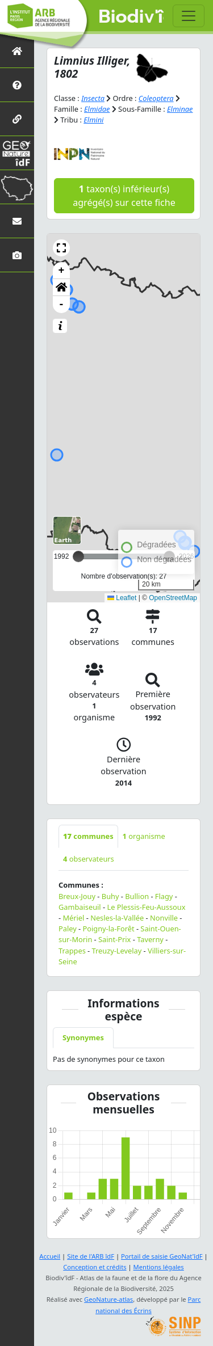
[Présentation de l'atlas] (17, 85)
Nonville (164, 918)
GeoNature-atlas (108, 1299)
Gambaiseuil (80, 907)
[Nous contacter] (17, 221)
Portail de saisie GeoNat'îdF (162, 1256)
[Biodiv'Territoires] (17, 187)
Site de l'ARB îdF (90, 1256)
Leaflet (121, 598)
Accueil (49, 1256)
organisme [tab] (144, 836)
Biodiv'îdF (131, 17)
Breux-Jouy (77, 896)
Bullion (137, 896)
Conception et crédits (94, 1267)
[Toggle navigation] (188, 16)
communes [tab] (88, 836)
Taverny (150, 939)
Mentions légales (158, 1267)
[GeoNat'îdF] (17, 153)
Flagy (164, 896)
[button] (61, 247)
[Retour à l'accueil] (17, 50)
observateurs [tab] (88, 859)
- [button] (62, 304)
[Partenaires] (17, 119)
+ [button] (62, 270)
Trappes (72, 951)
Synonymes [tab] (83, 1037)
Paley (68, 928)
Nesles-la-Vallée (117, 918)
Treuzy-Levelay (117, 951)
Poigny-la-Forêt (109, 928)
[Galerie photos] (17, 255)
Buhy (110, 896)
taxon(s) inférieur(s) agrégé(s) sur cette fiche (124, 196)
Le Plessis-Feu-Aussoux (146, 907)
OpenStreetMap (173, 598)
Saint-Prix (114, 939)
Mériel (73, 918)
